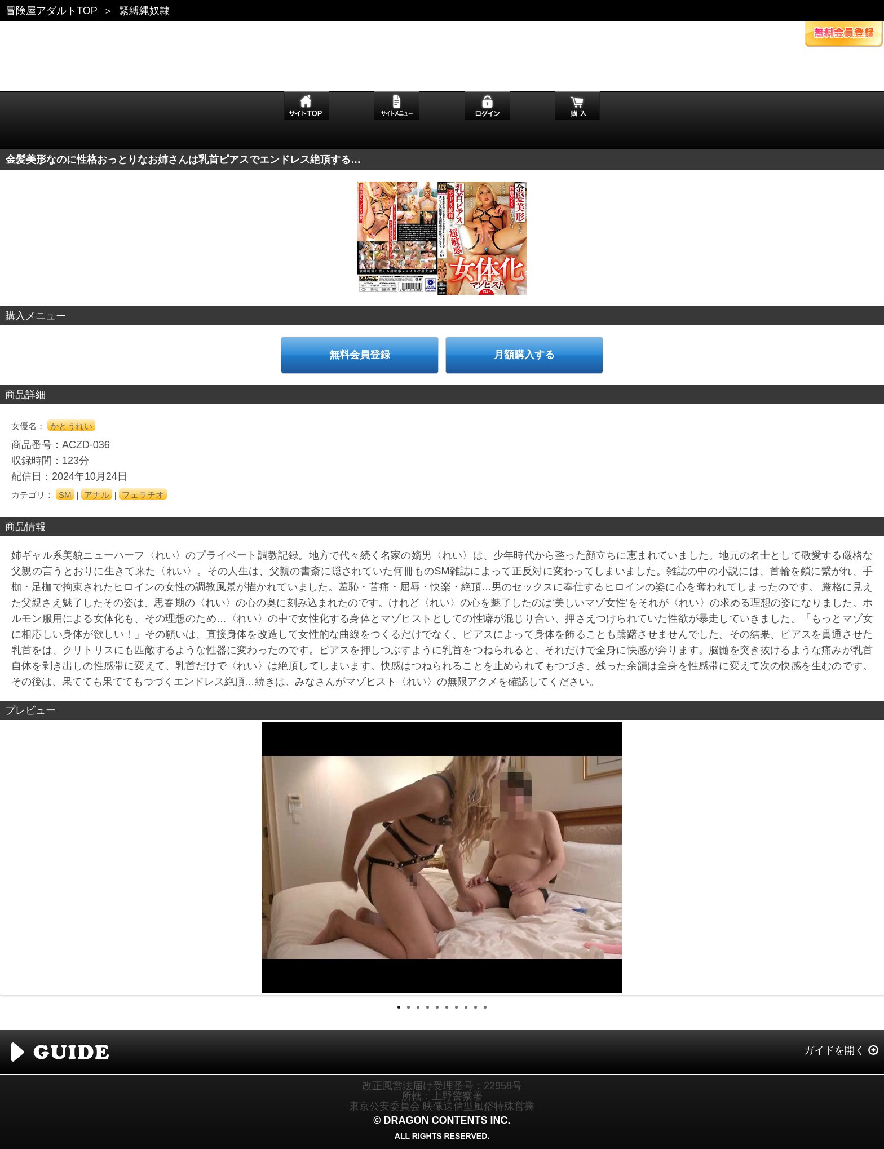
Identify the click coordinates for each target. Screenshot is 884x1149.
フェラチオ (143, 495)
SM (65, 495)
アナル (96, 495)
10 (485, 1007)
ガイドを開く (834, 1050)
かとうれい (71, 426)
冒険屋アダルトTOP (52, 10)
